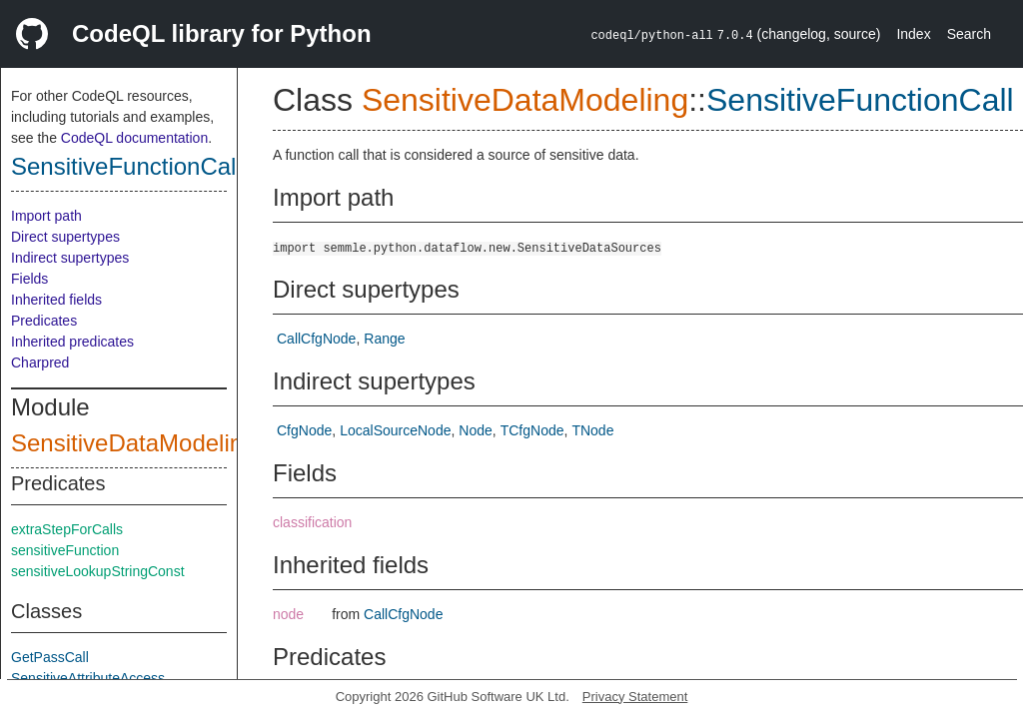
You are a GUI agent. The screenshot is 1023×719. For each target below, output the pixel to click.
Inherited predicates (72, 342)
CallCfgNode (316, 339)
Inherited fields (56, 300)
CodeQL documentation (134, 138)
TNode (592, 430)
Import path (46, 216)
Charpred (40, 362)
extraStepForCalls (67, 529)
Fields (29, 279)
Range (384, 339)
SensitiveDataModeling (133, 442)
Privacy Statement (635, 696)
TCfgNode (532, 430)
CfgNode (304, 430)
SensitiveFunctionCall (126, 166)
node (288, 614)
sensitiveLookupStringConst (98, 571)
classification (312, 522)
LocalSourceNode (395, 430)
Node (475, 430)
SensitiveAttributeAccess (88, 678)
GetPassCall (50, 657)
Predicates (44, 321)
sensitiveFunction (65, 550)
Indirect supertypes (70, 258)
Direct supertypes (65, 237)
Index (913, 34)
